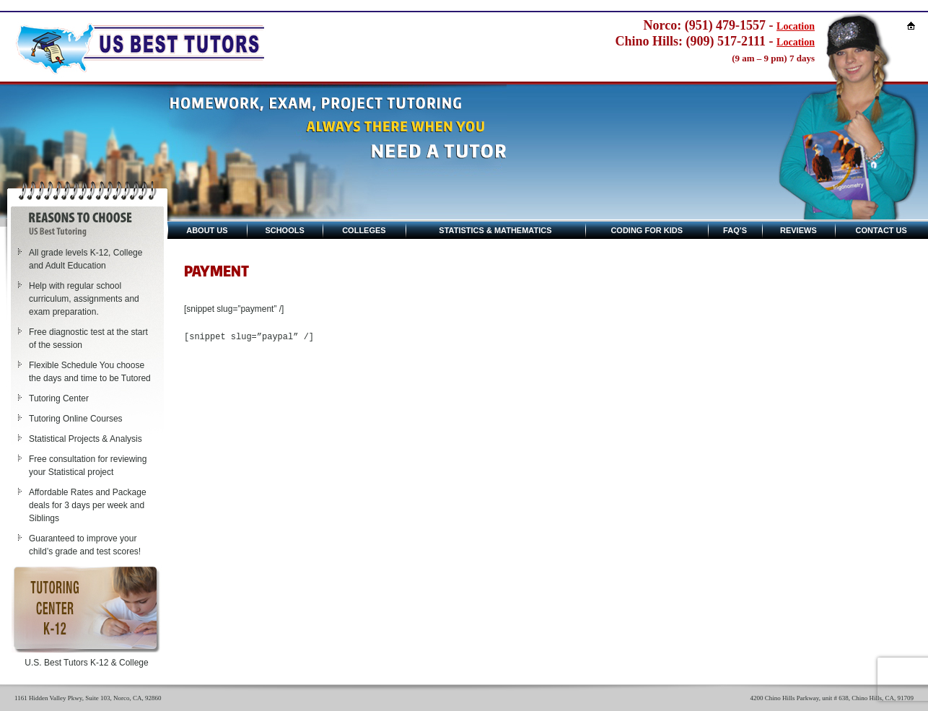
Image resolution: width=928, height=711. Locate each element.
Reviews (798, 230)
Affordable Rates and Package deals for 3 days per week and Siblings (87, 505)
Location (795, 26)
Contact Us (881, 230)
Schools (284, 230)
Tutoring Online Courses (76, 419)
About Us (206, 230)
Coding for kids (646, 230)
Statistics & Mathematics (495, 230)
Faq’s (735, 230)
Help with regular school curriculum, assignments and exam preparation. (84, 299)
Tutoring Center (59, 398)
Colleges (364, 230)
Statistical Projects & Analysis (85, 439)
